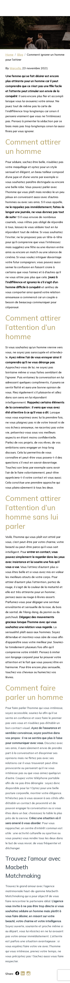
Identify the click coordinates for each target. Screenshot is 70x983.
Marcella (15, 68)
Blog (20, 54)
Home (9, 54)
